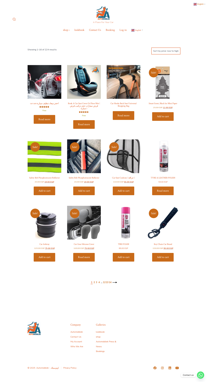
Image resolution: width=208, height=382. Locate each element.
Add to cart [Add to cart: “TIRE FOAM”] (123, 257)
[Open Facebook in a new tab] (154, 367)
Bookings (100, 351)
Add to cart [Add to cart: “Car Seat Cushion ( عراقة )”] (123, 191)
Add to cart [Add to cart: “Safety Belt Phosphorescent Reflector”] (44, 191)
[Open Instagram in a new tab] (162, 367)
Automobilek (76, 331)
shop (66, 30)
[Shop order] (165, 51)
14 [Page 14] (110, 282)
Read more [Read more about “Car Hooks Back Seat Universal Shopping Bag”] (123, 115)
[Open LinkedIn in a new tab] (169, 367)
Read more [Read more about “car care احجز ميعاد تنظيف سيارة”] (44, 119)
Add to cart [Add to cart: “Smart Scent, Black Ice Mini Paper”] (163, 116)
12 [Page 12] (104, 282)
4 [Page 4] (99, 282)
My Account (76, 341)
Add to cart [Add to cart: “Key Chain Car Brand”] (163, 257)
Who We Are (76, 346)
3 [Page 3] (96, 282)
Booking (110, 30)
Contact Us (95, 30)
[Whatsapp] (200, 375)
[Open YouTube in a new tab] (177, 367)
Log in (123, 30)
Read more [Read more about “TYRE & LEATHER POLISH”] (163, 191)
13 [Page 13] (107, 282)
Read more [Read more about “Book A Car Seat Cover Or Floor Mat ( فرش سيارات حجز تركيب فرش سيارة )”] (84, 124)
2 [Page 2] (94, 282)
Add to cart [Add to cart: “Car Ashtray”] (44, 257)
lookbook (79, 30)
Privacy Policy (69, 367)
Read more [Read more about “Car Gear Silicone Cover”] (84, 257)
